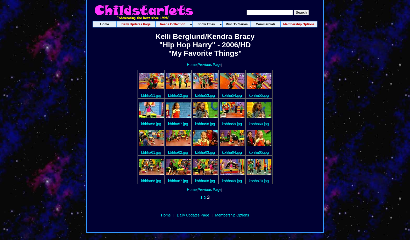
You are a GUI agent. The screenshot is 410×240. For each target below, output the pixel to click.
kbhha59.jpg (232, 124)
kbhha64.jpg (232, 152)
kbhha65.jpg (259, 152)
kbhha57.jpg (178, 124)
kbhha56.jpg (151, 124)
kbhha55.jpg (259, 95)
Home (192, 64)
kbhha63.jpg (205, 152)
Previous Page (209, 64)
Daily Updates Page (193, 215)
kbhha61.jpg (151, 152)
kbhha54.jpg (232, 95)
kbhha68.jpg (205, 181)
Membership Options (232, 215)
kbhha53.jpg (205, 95)
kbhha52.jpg (178, 95)
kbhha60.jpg (259, 124)
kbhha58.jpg (205, 124)
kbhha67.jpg (178, 181)
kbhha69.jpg (232, 181)
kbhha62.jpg (178, 152)
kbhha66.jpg (151, 181)
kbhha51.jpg (151, 95)
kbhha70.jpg (259, 181)
